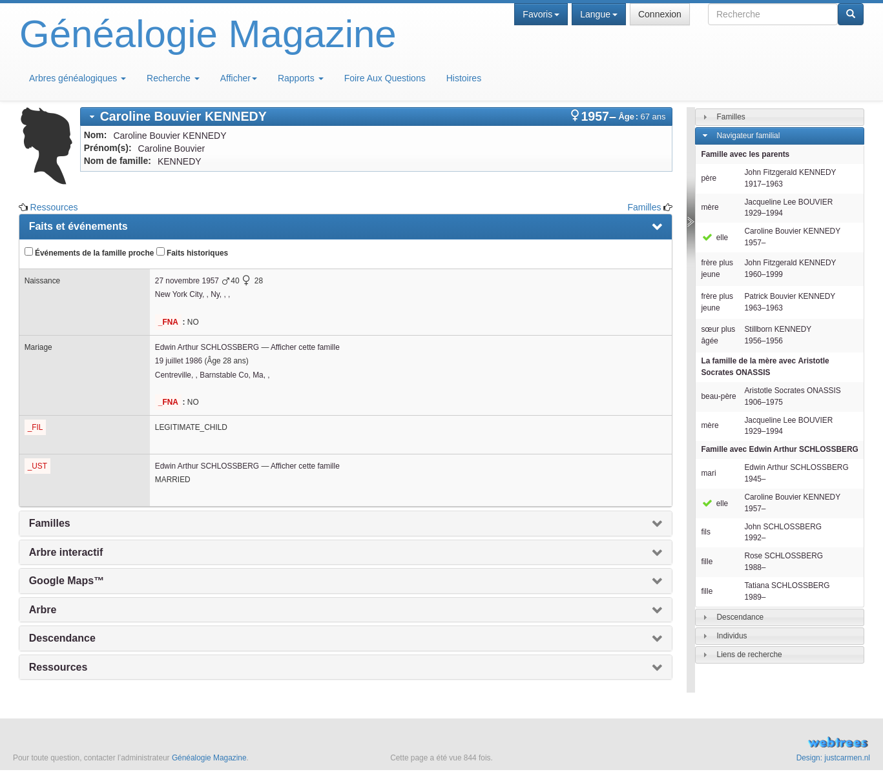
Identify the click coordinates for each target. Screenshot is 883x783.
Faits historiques (192, 252)
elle (714, 237)
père (708, 178)
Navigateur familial (748, 135)
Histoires (463, 78)
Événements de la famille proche (89, 252)
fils (706, 531)
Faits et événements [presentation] (78, 226)
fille (706, 561)
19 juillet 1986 (178, 360)
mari (708, 473)
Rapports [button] (301, 78)
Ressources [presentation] (58, 667)
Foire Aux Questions (385, 78)
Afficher (238, 78)
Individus (732, 635)
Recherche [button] (173, 78)
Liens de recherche (749, 654)
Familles (644, 207)
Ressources (54, 207)
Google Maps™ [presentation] (66, 580)
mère (709, 207)
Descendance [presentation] (62, 638)
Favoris (541, 14)
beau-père (718, 396)
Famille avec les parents (745, 154)
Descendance (740, 617)
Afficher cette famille (305, 347)
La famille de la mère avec (765, 366)
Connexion (659, 14)
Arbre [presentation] (43, 609)
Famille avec (779, 449)
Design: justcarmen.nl (833, 757)
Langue (599, 14)
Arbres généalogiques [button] (77, 78)
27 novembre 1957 (187, 280)
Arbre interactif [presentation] (66, 552)
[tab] (376, 116)
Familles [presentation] (49, 523)
